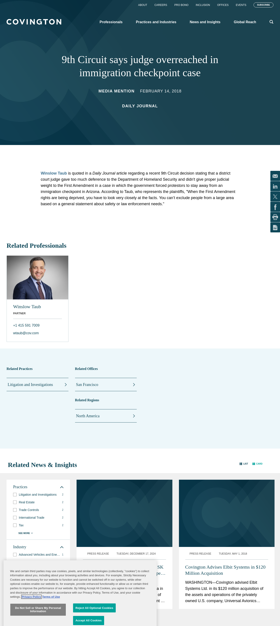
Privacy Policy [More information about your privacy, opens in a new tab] (31, 622)
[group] (38, 495)
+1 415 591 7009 (26, 325)
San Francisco (87, 384)
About (142, 5)
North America (88, 416)
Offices (223, 5)
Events (241, 5)
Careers (160, 5)
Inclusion (203, 5)
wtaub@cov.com (26, 333)
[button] (244, 463)
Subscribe (263, 5)
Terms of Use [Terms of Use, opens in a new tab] (51, 622)
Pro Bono (181, 5)
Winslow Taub (54, 173)
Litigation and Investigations (30, 384)
